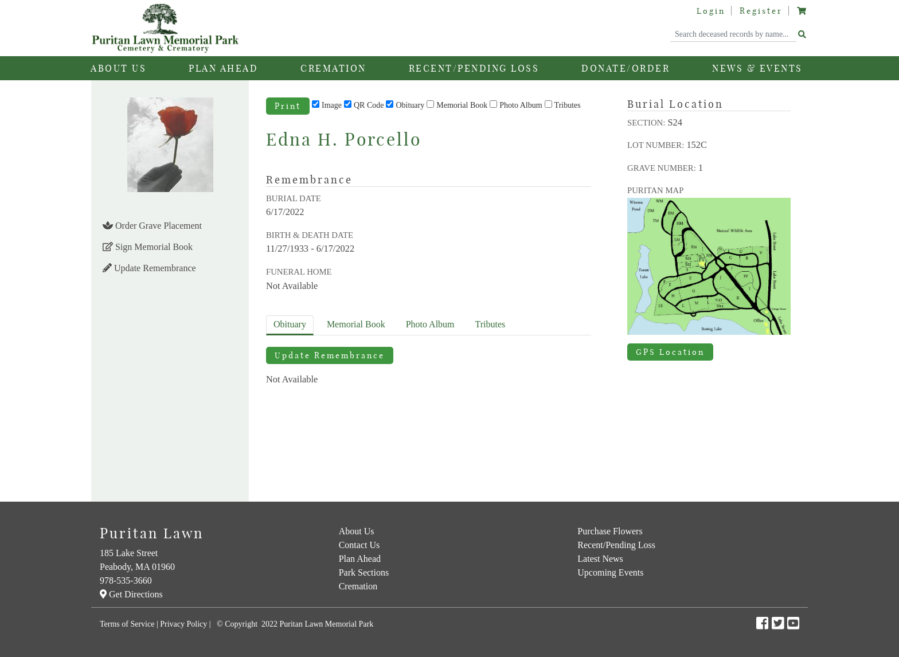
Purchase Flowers (609, 531)
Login (711, 10)
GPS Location (670, 352)
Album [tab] (430, 324)
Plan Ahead (360, 559)
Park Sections (364, 572)
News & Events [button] (757, 68)
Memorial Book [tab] (356, 324)
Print (288, 106)
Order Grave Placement (152, 225)
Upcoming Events (610, 572)
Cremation (358, 586)
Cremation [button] (333, 68)
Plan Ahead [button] (223, 68)
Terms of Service (127, 624)
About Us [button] (118, 68)
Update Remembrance (149, 268)
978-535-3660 (126, 580)
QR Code (369, 105)
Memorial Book (461, 105)
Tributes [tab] (490, 324)
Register (761, 10)
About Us (356, 531)
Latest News (600, 559)
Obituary (410, 105)
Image (332, 105)
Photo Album (520, 105)
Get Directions (131, 594)
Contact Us (359, 545)
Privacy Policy (183, 624)
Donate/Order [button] (625, 68)
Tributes (567, 105)
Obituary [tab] (289, 324)
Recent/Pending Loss (474, 68)
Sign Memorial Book (148, 247)
